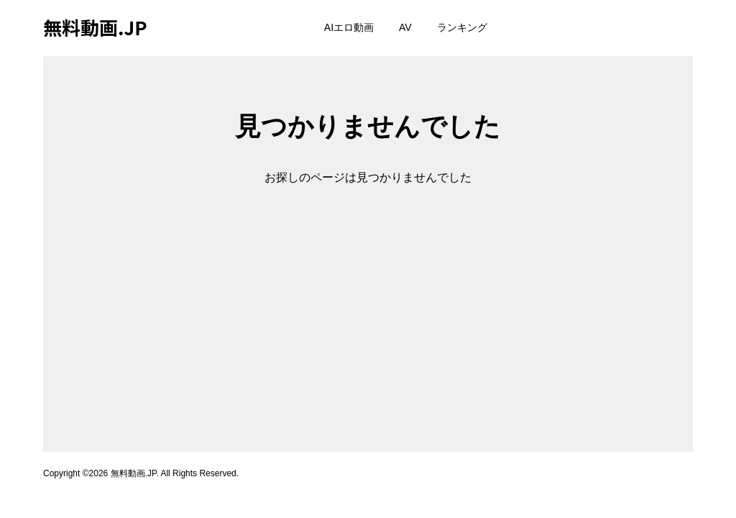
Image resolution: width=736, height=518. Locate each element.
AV (405, 27)
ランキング (462, 27)
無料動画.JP (95, 27)
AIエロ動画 (349, 27)
